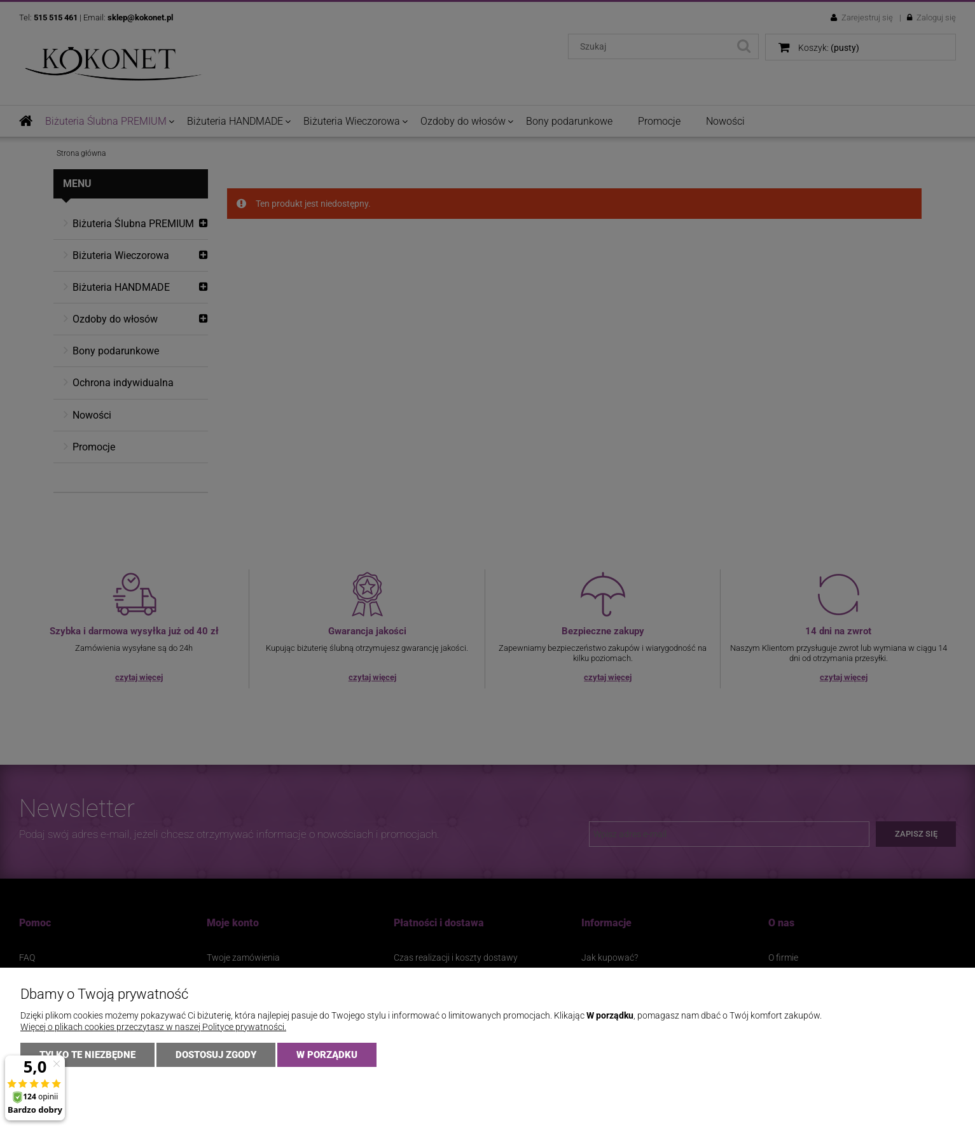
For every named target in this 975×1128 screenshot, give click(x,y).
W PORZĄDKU (326, 1055)
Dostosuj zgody (216, 1055)
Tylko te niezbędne (87, 1055)
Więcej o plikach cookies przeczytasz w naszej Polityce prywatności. (153, 1027)
